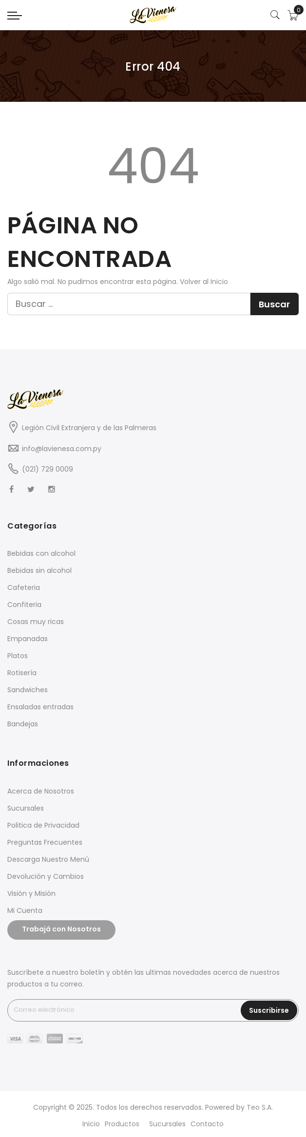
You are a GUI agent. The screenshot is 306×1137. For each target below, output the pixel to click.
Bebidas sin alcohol (39, 570)
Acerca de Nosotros (40, 791)
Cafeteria (23, 587)
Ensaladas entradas (40, 707)
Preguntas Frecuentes (44, 842)
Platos (17, 656)
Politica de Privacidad (43, 825)
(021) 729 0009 (47, 469)
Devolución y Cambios (45, 876)
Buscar (274, 304)
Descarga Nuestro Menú (48, 859)
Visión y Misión (31, 893)
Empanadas (27, 639)
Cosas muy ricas (35, 621)
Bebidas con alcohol (41, 553)
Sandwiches (27, 690)
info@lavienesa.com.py (61, 449)
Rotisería (22, 673)
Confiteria (24, 604)
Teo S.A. (260, 1107)
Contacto (207, 1124)
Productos (122, 1124)
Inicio (219, 281)
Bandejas (22, 724)
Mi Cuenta (24, 910)
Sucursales (25, 808)
